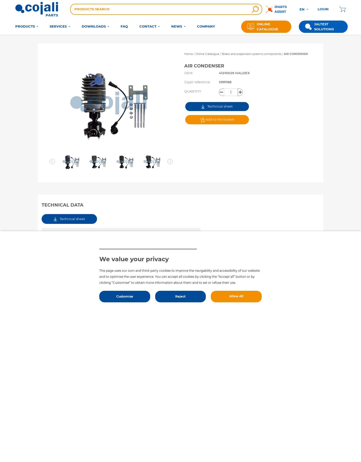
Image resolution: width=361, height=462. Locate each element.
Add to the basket (217, 119)
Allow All (236, 296)
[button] (52, 161)
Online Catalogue (207, 54)
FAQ (124, 26)
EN (303, 9)
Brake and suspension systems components (252, 54)
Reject (180, 296)
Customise (124, 296)
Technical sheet (217, 106)
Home (188, 54)
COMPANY (206, 26)
